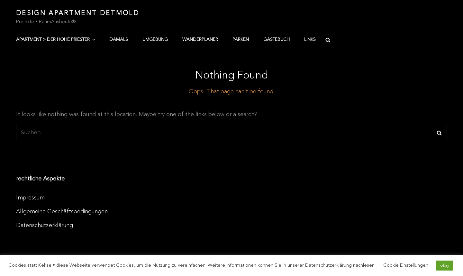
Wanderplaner (200, 39)
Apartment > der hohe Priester (56, 39)
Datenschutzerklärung (44, 225)
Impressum (30, 198)
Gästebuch (276, 39)
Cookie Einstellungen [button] (405, 265)
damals (118, 39)
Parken (240, 39)
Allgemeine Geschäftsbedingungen (62, 212)
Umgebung (155, 39)
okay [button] (444, 265)
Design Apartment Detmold (77, 13)
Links (310, 39)
